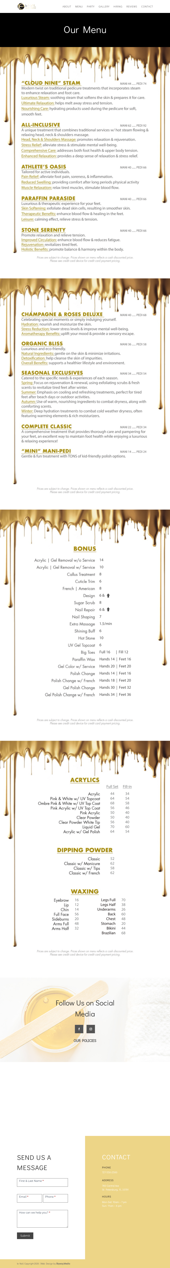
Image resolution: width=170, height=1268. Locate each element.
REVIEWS (131, 6)
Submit (25, 1235)
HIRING (118, 6)
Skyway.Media (63, 1263)
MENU (79, 6)
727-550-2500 (109, 1172)
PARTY (90, 6)
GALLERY (104, 6)
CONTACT (147, 6)
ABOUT (67, 6)
